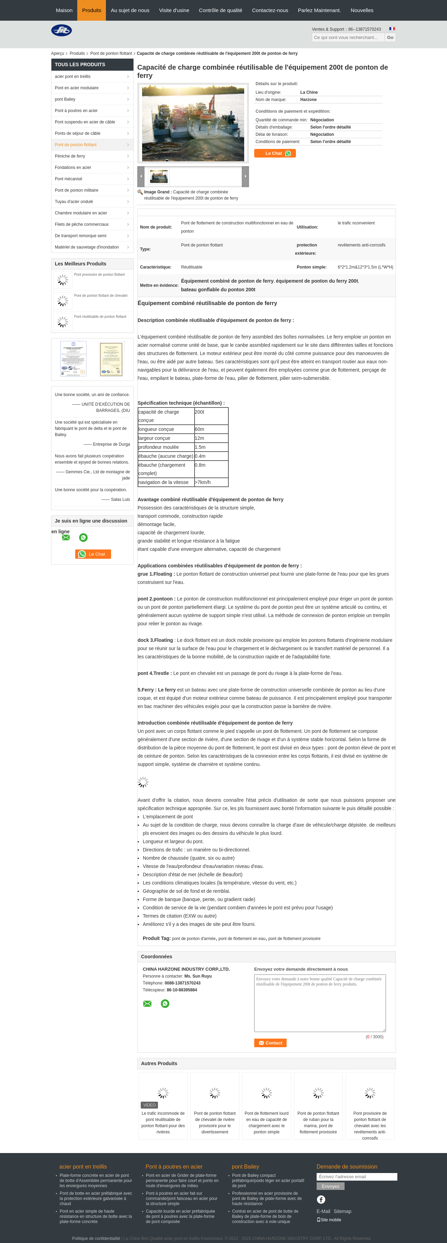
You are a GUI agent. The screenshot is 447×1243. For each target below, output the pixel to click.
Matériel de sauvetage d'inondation (87, 247)
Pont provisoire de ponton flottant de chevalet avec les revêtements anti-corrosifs (370, 1126)
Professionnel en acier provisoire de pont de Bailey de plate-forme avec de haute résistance (267, 1198)
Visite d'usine (174, 10)
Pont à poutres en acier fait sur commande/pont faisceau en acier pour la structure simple (181, 1198)
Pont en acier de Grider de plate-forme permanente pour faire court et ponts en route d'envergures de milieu (182, 1180)
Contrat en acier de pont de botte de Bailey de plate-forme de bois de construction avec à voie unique (265, 1216)
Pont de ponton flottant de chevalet (101, 295)
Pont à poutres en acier (76, 110)
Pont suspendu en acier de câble (85, 122)
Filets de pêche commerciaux (82, 224)
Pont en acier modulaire (77, 87)
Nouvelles (362, 10)
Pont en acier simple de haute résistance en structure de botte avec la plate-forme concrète (96, 1216)
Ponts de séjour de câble (77, 133)
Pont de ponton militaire (76, 190)
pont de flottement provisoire (294, 938)
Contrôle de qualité (220, 10)
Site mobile (329, 1219)
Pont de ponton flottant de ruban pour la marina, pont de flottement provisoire (318, 1122)
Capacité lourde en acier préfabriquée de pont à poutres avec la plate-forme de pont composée (180, 1216)
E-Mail (323, 1211)
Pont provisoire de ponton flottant (99, 274)
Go (390, 37)
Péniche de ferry (70, 156)
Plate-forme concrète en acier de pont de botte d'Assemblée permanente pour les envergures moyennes (96, 1180)
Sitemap (342, 1211)
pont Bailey (65, 99)
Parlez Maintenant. (319, 10)
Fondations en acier (73, 167)
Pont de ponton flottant (111, 53)
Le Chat (278, 153)
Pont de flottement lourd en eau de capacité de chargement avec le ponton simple (266, 1122)
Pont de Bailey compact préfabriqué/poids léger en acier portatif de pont (268, 1180)
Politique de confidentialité (96, 1238)
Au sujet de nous (130, 10)
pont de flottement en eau (242, 938)
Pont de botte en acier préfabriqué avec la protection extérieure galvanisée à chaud (96, 1198)
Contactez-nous (270, 10)
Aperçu (57, 53)
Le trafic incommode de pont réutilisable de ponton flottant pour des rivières (163, 1122)
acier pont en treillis (72, 76)
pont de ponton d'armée (194, 938)
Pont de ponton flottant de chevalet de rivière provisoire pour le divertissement (215, 1122)
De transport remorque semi (80, 235)
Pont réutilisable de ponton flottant (100, 317)
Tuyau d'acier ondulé (74, 201)
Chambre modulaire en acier (81, 213)
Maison (64, 10)
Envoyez (330, 1186)
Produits (91, 10)
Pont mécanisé (68, 178)
